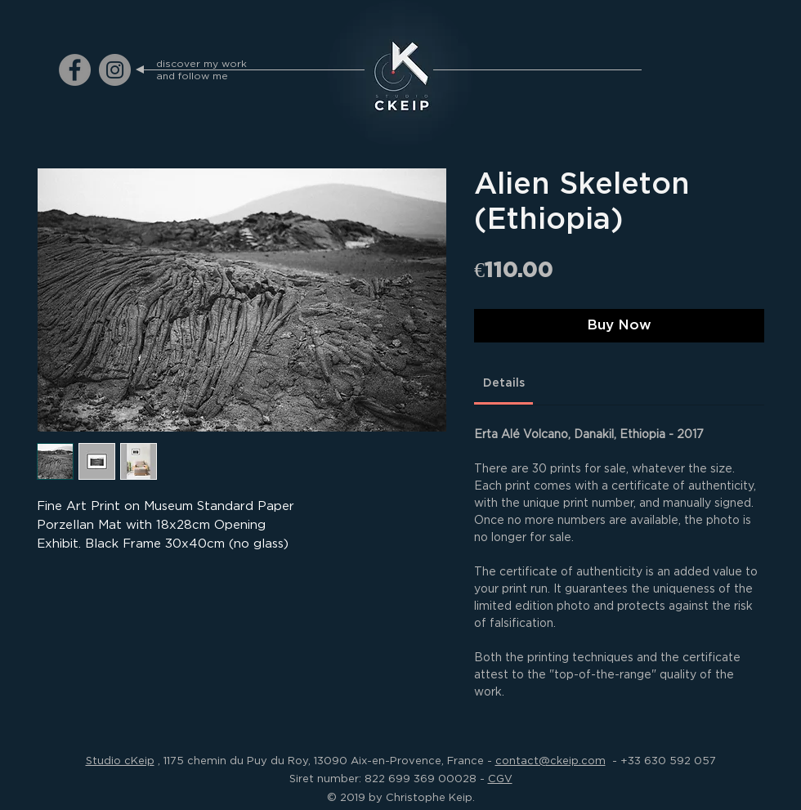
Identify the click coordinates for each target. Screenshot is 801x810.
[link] (504, 383)
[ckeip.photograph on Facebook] (75, 70)
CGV (500, 778)
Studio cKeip (120, 760)
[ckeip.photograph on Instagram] (115, 70)
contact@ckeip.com (550, 760)
